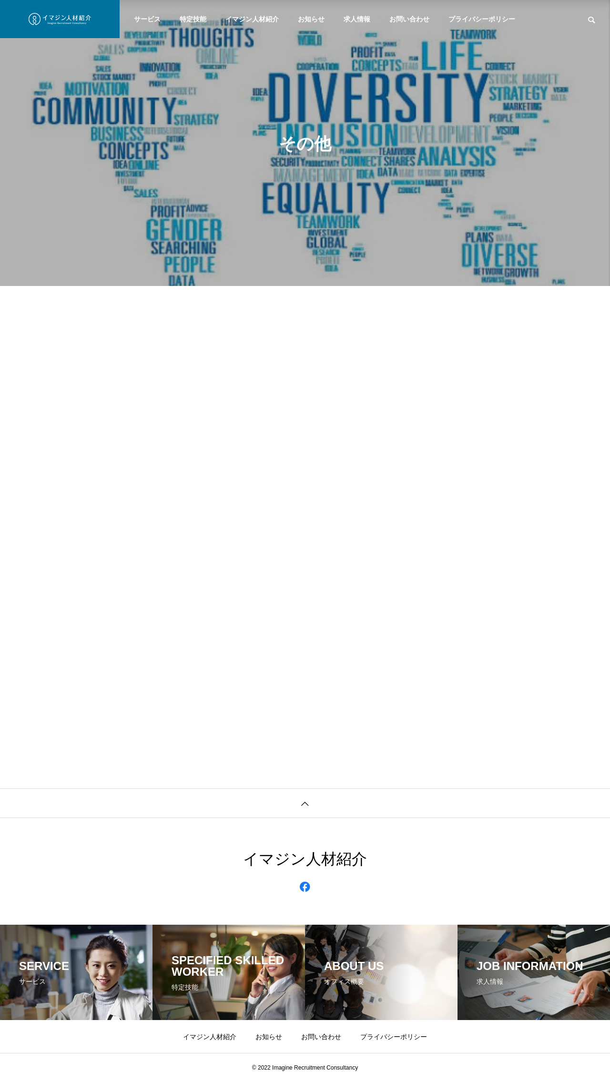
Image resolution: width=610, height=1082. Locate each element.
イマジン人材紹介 (252, 19)
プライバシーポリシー (481, 19)
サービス (147, 19)
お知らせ (311, 19)
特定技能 (193, 19)
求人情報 (357, 19)
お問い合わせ (409, 19)
